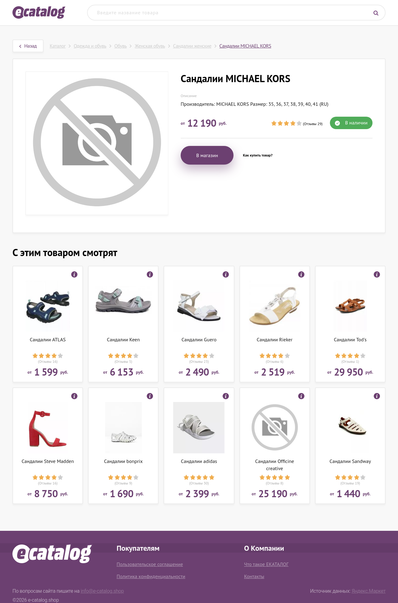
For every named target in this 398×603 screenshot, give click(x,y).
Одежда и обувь (90, 46)
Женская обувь (150, 46)
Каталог (58, 46)
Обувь (120, 46)
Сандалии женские (192, 46)
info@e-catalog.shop (102, 591)
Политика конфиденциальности (151, 576)
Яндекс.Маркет (369, 591)
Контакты (254, 576)
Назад (28, 46)
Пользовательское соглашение (150, 564)
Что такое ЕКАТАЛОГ (266, 564)
